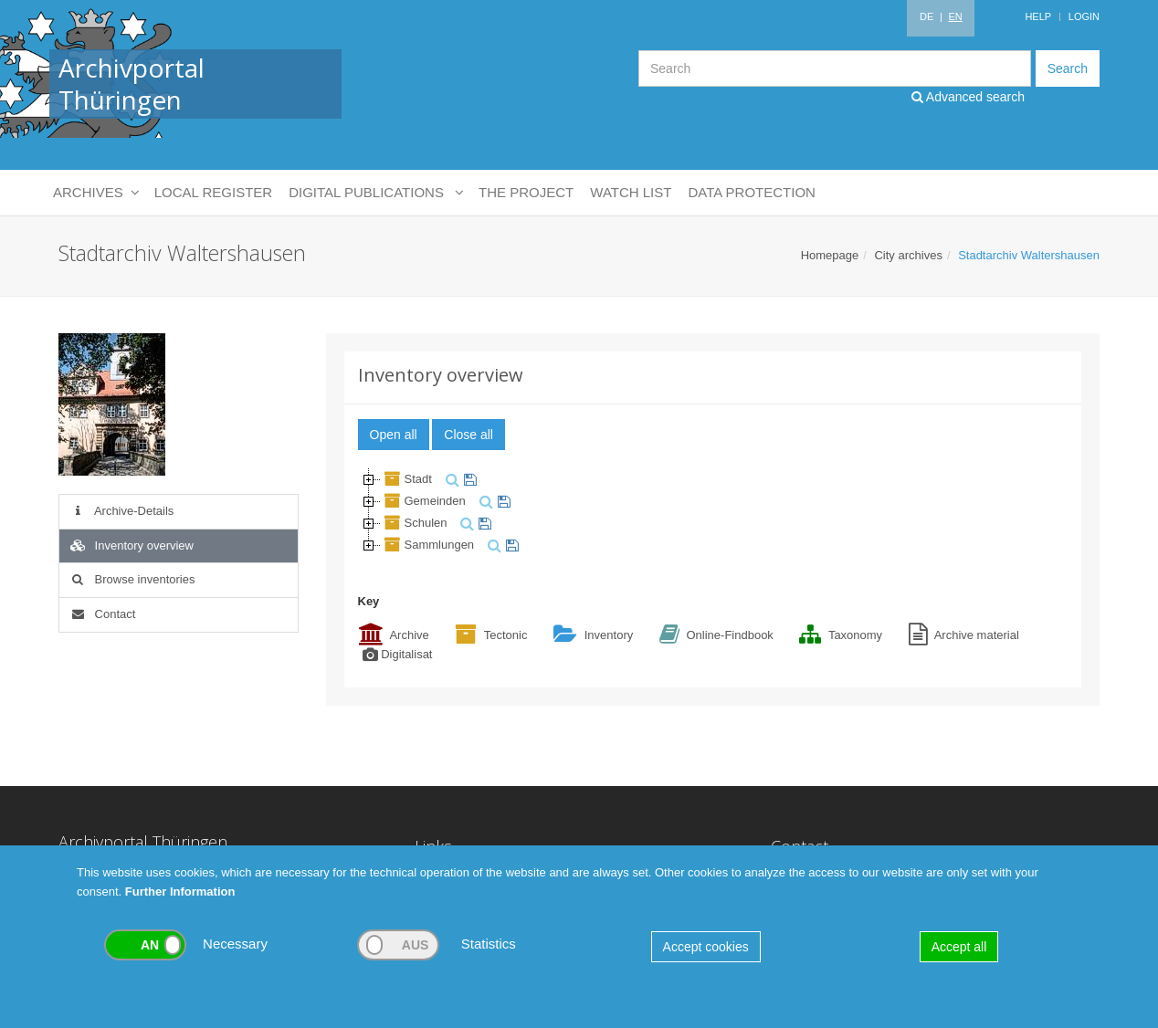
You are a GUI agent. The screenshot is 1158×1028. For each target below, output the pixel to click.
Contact (101, 614)
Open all (393, 434)
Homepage (830, 255)
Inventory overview (131, 545)
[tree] (713, 512)
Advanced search (968, 96)
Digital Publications (375, 193)
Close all (468, 434)
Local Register (213, 192)
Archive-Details (121, 511)
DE (926, 16)
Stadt (406, 479)
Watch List (630, 192)
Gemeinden (423, 501)
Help (1038, 16)
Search (1067, 68)
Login (1084, 16)
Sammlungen (428, 544)
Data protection (751, 192)
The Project (526, 192)
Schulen (414, 523)
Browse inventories (131, 579)
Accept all (959, 946)
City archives (908, 255)
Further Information (180, 891)
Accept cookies (706, 946)
